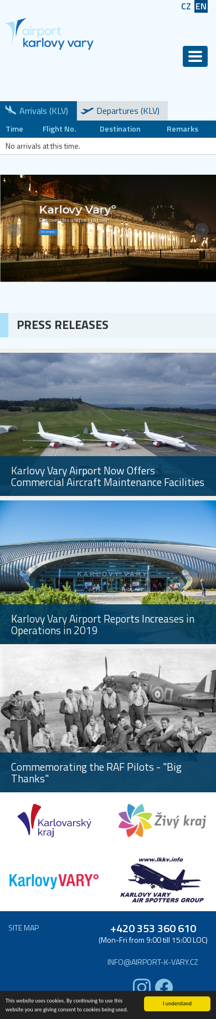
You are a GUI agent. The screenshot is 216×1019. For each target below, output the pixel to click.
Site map (23, 927)
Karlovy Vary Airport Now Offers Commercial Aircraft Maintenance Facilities (107, 476)
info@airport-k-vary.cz (152, 962)
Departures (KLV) (128, 110)
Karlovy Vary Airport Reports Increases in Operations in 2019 (102, 624)
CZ (186, 6)
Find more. (48, 232)
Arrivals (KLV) (43, 110)
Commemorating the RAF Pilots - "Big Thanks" (96, 772)
